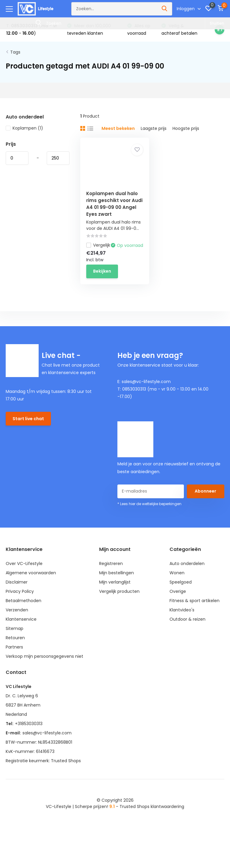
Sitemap (14, 628)
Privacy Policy (20, 591)
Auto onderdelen (187, 563)
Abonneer (205, 491)
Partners (14, 647)
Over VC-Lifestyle (24, 563)
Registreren (111, 563)
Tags (15, 52)
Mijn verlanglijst (115, 582)
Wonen (177, 573)
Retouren (15, 638)
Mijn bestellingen (116, 573)
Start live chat (28, 419)
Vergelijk (98, 245)
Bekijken (102, 271)
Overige (178, 591)
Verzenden (17, 610)
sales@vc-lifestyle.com (47, 733)
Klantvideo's (182, 610)
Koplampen (24, 128)
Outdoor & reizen (187, 619)
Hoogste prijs (185, 128)
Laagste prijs (154, 128)
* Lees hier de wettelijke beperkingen (149, 503)
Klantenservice (21, 619)
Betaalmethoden (23, 601)
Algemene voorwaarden (31, 573)
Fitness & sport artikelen (195, 601)
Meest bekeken (118, 128)
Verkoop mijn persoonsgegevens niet (44, 656)
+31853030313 (29, 724)
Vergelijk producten (119, 591)
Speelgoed (181, 582)
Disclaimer (17, 582)
